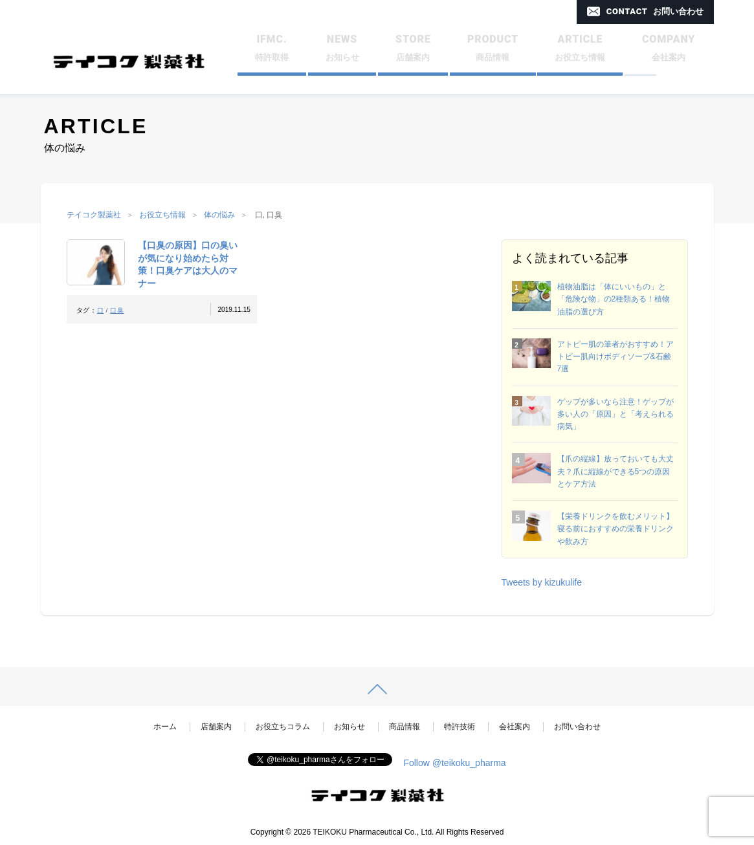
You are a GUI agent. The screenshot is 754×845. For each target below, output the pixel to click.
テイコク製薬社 (94, 214)
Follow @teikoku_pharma (454, 763)
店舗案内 (216, 726)
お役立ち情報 (162, 214)
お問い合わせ (577, 726)
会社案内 (514, 726)
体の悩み (219, 214)
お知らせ (349, 726)
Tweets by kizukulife (542, 582)
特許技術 (459, 726)
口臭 (117, 310)
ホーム (165, 726)
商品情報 (404, 726)
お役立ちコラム (283, 726)
